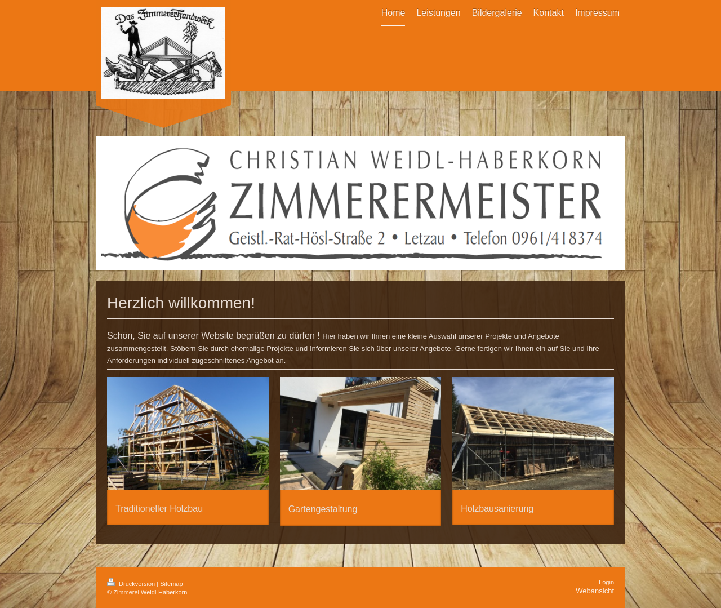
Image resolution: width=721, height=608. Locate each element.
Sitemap (171, 583)
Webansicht (595, 591)
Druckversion (132, 583)
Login (606, 582)
